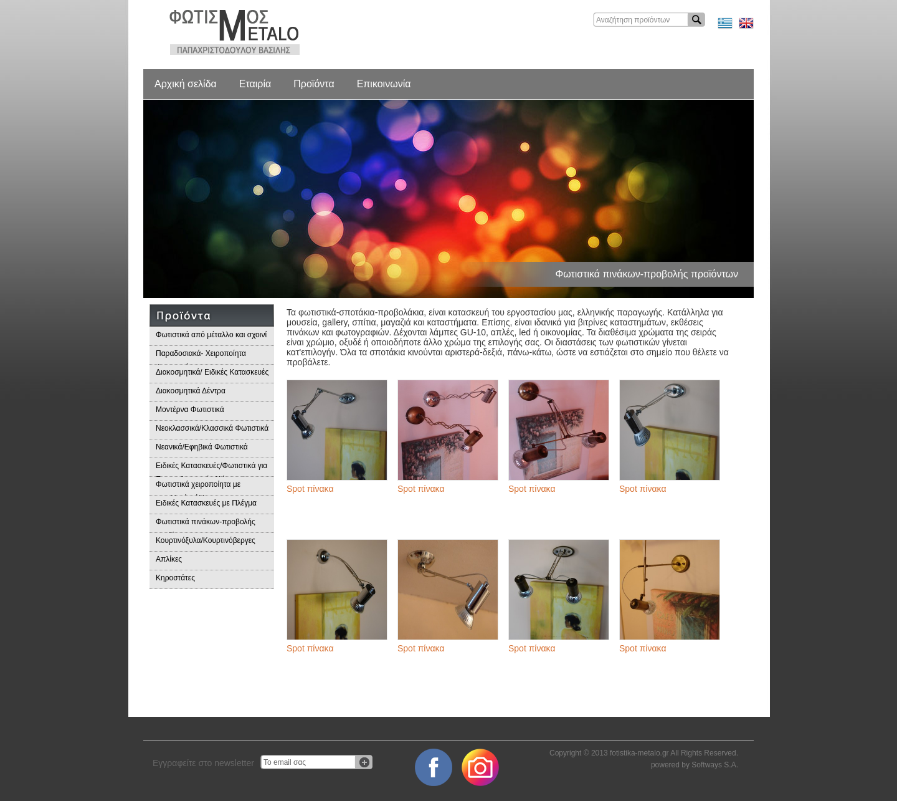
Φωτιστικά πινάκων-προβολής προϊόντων (205, 525)
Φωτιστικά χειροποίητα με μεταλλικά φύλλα (198, 488)
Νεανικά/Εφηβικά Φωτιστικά (202, 447)
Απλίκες (169, 559)
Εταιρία (255, 84)
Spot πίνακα (310, 489)
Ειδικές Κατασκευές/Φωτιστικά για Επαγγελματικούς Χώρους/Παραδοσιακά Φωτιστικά (211, 469)
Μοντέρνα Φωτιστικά (190, 409)
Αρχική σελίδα (185, 84)
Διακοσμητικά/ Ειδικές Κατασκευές (212, 372)
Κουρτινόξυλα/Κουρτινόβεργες (205, 540)
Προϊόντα (313, 84)
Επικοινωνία (384, 84)
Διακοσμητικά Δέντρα (190, 390)
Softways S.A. (714, 764)
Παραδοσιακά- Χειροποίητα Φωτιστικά (201, 357)
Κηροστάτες (175, 577)
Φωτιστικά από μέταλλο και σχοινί (211, 334)
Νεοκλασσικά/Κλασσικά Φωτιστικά (212, 428)
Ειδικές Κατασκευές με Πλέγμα (206, 503)
